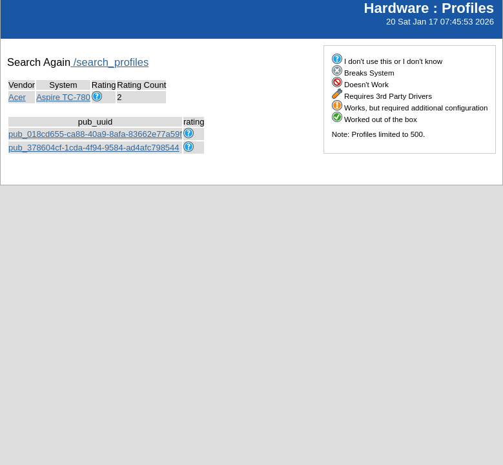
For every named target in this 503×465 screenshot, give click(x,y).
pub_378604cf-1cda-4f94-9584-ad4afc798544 (94, 147)
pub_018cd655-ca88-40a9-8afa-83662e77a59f (95, 134)
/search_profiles (109, 62)
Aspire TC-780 (63, 97)
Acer (17, 97)
